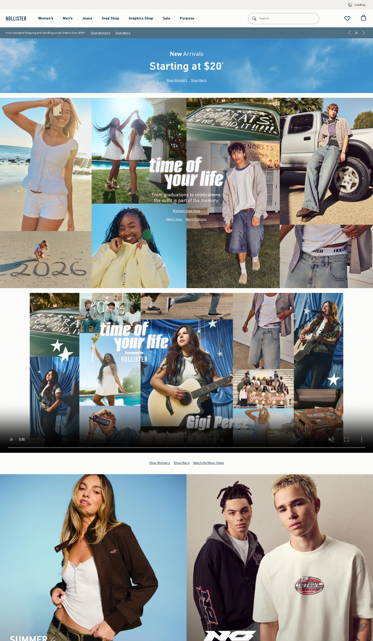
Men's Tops (174, 219)
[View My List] (347, 18)
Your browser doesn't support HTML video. (186, 373)
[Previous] (349, 32)
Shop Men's (122, 33)
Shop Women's (100, 33)
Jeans (87, 18)
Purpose (187, 18)
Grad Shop (110, 18)
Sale (166, 18)
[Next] (363, 32)
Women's (45, 18)
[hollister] (18, 18)
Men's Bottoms (196, 219)
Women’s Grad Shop (186, 211)
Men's (68, 18)
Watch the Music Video (208, 463)
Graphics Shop (141, 18)
